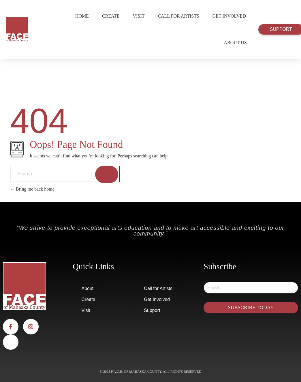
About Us (235, 42)
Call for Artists (178, 16)
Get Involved (229, 16)
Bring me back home (32, 189)
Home (82, 16)
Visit (139, 16)
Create (110, 16)
